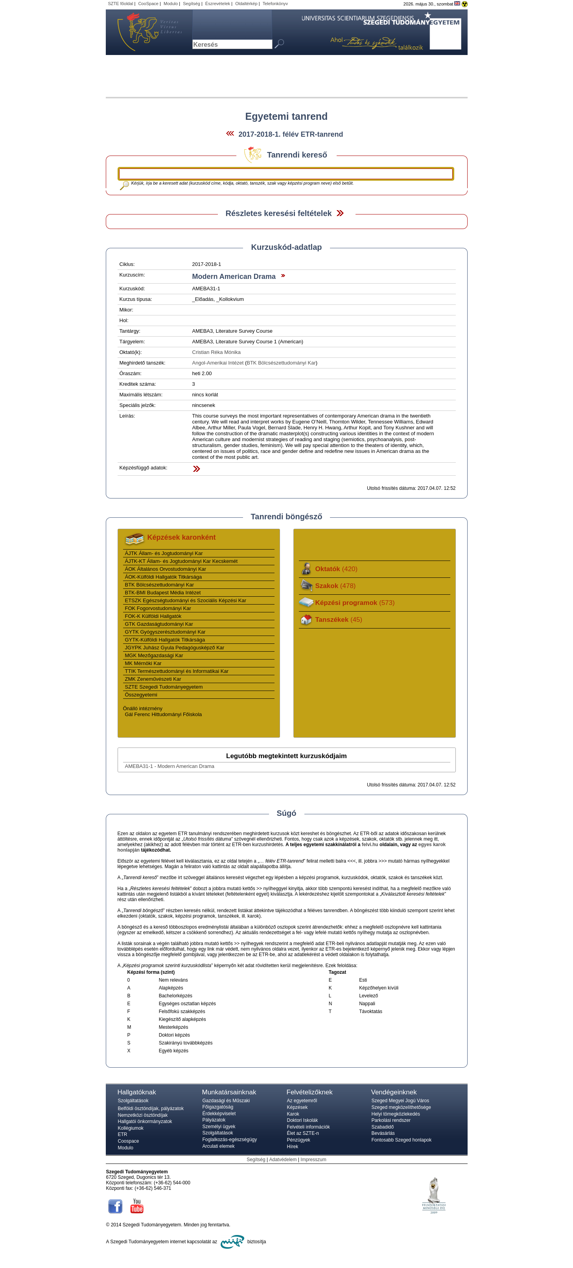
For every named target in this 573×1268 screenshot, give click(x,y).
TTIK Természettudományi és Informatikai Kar (176, 671)
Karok (293, 1114)
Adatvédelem (283, 1159)
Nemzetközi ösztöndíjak (143, 1115)
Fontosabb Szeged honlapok (402, 1140)
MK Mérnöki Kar (143, 663)
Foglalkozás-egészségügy (230, 1139)
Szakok (335, 586)
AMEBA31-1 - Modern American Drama (170, 766)
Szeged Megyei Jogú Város (400, 1100)
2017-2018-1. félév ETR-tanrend (290, 134)
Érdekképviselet (219, 1113)
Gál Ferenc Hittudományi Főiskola (163, 714)
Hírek (292, 1146)
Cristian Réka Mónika (216, 352)
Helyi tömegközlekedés (396, 1114)
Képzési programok (355, 603)
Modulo (171, 3)
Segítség (191, 3)
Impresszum (313, 1159)
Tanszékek (339, 619)
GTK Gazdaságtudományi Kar (159, 624)
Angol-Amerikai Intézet (218, 363)
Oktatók (336, 569)
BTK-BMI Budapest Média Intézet (163, 593)
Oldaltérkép (246, 3)
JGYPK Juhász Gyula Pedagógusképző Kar (175, 647)
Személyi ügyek (219, 1126)
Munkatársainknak (229, 1092)
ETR (122, 1134)
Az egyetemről (302, 1100)
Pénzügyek (298, 1140)
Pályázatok (214, 1120)
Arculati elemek (219, 1146)
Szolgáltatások (133, 1100)
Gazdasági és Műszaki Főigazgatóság (226, 1104)
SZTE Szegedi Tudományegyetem (164, 687)
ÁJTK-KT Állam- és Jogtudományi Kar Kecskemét (181, 561)
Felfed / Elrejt (340, 213)
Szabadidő (383, 1127)
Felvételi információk (308, 1127)
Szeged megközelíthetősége (401, 1107)
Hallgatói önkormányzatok (145, 1121)
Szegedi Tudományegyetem (145, 32)
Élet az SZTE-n (303, 1133)
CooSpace (148, 3)
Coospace (128, 1141)
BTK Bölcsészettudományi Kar (281, 363)
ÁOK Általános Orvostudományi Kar (165, 569)
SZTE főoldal (120, 3)
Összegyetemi (141, 695)
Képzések (297, 1107)
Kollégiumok (131, 1128)
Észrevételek (217, 3)
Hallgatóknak (137, 1092)
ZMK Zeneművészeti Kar (153, 679)
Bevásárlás (383, 1133)
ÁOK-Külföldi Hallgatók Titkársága (163, 577)
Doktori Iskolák (302, 1120)
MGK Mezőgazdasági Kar (154, 655)
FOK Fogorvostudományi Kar (158, 608)
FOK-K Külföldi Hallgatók (153, 616)
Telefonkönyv (275, 3)
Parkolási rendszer (391, 1120)
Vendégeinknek (394, 1092)
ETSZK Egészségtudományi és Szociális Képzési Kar (186, 600)
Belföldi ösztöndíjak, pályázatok (151, 1108)
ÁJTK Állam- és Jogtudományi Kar (164, 553)
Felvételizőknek (310, 1092)
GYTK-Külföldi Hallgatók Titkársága (165, 640)
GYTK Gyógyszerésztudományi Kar (165, 632)
